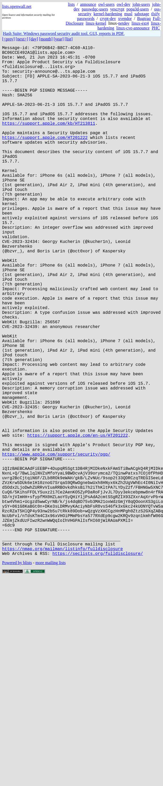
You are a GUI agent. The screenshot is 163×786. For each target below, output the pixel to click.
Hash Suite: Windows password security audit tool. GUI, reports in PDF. (63, 33)
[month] (46, 39)
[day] (33, 39)
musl (128, 14)
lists (71, 4)
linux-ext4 (140, 23)
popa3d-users (137, 9)
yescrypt (117, 9)
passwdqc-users (95, 9)
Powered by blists (17, 676)
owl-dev (123, 4)
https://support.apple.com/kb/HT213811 (48, 141)
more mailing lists (50, 676)
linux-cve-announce (133, 28)
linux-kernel (96, 23)
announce (88, 4)
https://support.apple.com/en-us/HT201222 (77, 522)
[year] (59, 39)
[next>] (22, 39)
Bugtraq (144, 18)
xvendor (125, 18)
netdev (123, 23)
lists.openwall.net (16, 6)
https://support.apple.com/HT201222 (45, 158)
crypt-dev (108, 18)
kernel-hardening (108, 14)
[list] (69, 39)
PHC (156, 28)
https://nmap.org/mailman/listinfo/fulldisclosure (62, 661)
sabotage (141, 14)
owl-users (106, 4)
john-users (141, 4)
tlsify (155, 14)
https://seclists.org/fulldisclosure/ (97, 667)
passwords (86, 18)
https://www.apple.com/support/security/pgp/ (56, 545)
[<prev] (8, 39)
